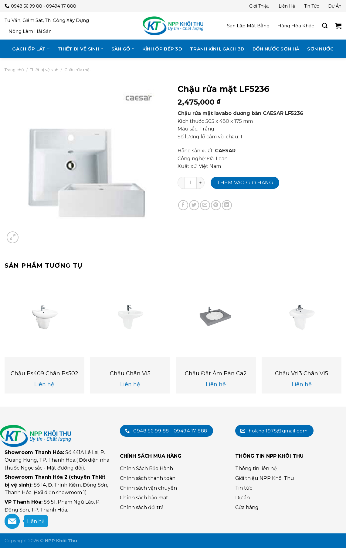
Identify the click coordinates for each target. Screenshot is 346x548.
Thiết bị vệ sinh (80, 48)
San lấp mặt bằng (248, 26)
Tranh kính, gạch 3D (217, 49)
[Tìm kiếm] (324, 25)
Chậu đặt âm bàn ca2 (216, 373)
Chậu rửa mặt (77, 69)
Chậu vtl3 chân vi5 (301, 373)
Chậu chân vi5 (130, 373)
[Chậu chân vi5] (130, 317)
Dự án (334, 6)
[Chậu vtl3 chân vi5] (301, 317)
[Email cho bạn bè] (205, 205)
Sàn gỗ (122, 48)
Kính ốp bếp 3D (162, 49)
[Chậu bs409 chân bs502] (44, 317)
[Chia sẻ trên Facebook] (183, 205)
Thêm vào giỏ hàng (245, 183)
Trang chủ (14, 69)
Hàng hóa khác (295, 26)
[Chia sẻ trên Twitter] (194, 205)
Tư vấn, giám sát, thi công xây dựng (47, 20)
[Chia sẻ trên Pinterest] (216, 205)
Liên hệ (287, 6)
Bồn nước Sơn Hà (276, 49)
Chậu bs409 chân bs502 (44, 373)
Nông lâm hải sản (30, 31)
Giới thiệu (259, 6)
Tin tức (311, 6)
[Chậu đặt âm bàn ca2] (216, 317)
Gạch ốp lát (31, 48)
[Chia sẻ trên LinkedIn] (227, 205)
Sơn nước (320, 49)
